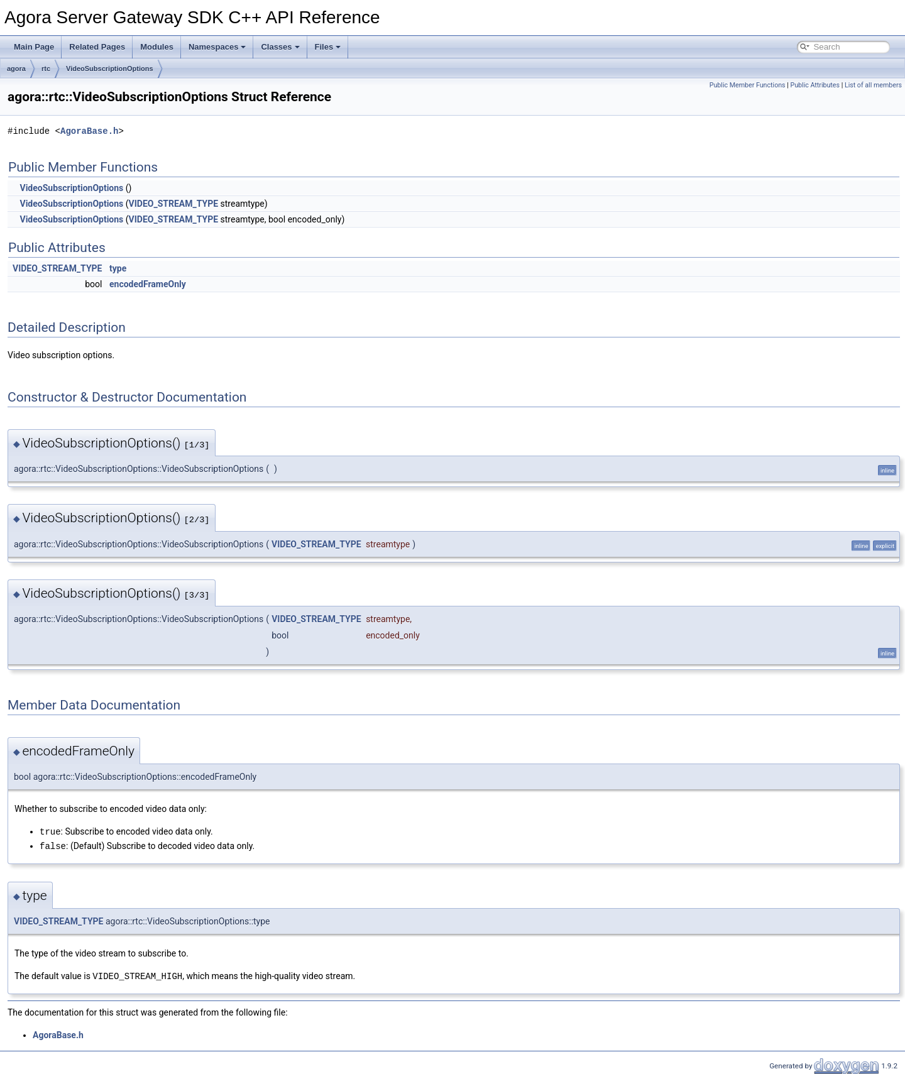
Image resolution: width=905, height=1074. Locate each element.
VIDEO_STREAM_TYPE (173, 204)
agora (16, 68)
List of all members (873, 85)
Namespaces (217, 47)
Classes (280, 47)
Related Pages (97, 47)
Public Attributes (815, 85)
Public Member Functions (748, 85)
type (117, 268)
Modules (156, 47)
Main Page (34, 47)
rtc (45, 68)
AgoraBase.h (89, 131)
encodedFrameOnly (147, 284)
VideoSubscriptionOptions (109, 68)
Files (328, 47)
